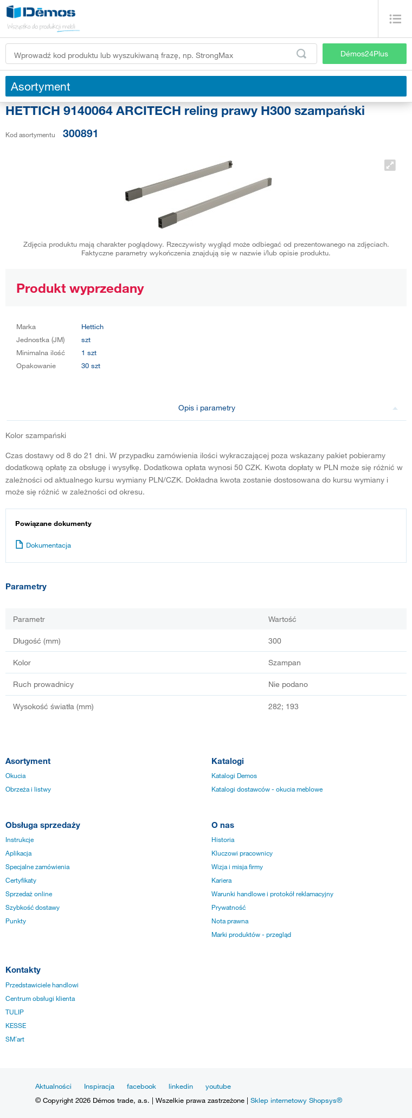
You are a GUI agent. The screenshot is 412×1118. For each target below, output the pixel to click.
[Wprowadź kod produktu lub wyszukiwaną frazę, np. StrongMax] (161, 53)
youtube (218, 1086)
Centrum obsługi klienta (40, 998)
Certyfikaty (20, 880)
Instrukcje (19, 839)
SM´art (14, 1039)
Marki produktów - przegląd (251, 934)
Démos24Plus (364, 53)
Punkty (15, 920)
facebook (141, 1086)
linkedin (181, 1086)
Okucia (15, 775)
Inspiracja (99, 1086)
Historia (222, 839)
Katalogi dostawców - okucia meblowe (267, 789)
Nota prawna (229, 920)
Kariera (221, 880)
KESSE (15, 1025)
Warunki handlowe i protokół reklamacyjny (272, 893)
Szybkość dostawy (32, 907)
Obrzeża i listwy (28, 789)
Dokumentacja (43, 545)
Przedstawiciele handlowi (42, 984)
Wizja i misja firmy (237, 866)
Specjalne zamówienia (37, 866)
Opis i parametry (288, 407)
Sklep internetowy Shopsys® (296, 1100)
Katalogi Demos (234, 775)
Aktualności (53, 1086)
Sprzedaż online (28, 893)
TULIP (14, 1011)
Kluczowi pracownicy (242, 853)
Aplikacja (18, 853)
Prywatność (228, 907)
